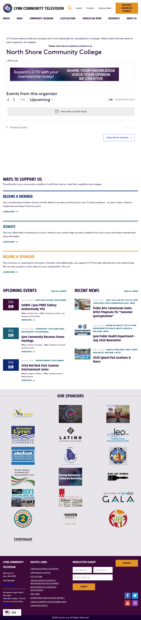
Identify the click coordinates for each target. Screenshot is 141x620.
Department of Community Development (43, 588)
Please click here (57, 46)
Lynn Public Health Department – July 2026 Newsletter (114, 338)
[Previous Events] (8, 100)
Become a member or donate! (126, 8)
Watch (6, 18)
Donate (127, 563)
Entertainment (43, 361)
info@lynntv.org (9, 584)
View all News (131, 291)
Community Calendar (41, 18)
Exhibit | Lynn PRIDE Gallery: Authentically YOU (39, 307)
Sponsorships (105, 8)
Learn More (10, 212)
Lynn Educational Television (44, 569)
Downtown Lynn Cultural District (47, 598)
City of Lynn (131, 300)
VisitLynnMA (60, 300)
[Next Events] (14, 100)
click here (7, 604)
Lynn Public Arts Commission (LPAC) (111, 303)
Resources (114, 18)
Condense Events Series (125, 100)
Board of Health (114, 325)
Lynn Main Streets (39, 605)
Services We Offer (91, 18)
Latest (79, 8)
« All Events (12, 60)
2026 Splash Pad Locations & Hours (112, 360)
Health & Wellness (115, 350)
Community (41, 329)
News (20, 18)
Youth (117, 353)
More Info (28, 320)
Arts (108, 300)
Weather (109, 353)
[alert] (71, 111)
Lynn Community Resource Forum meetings (42, 339)
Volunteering (42, 332)
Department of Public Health (108, 328)
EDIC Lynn (34, 594)
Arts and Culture (44, 300)
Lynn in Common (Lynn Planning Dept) (48, 602)
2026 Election (67, 18)
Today (22, 100)
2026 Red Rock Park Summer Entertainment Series (40, 368)
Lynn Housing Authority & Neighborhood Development (44, 581)
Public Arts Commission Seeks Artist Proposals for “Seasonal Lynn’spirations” (112, 312)
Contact (90, 8)
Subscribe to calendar (117, 137)
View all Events (58, 291)
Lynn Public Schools (40, 573)
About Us (132, 18)
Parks (134, 350)
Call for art (118, 300)
